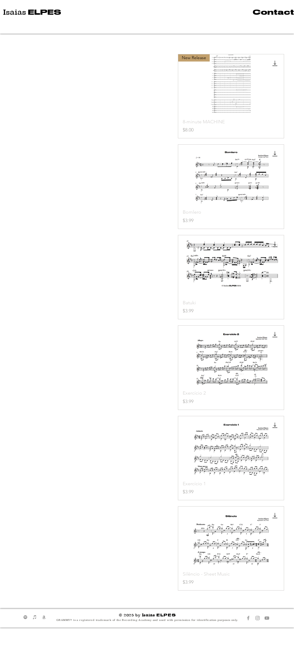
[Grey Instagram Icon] (257, 618)
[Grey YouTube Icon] (267, 618)
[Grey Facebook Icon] (248, 618)
